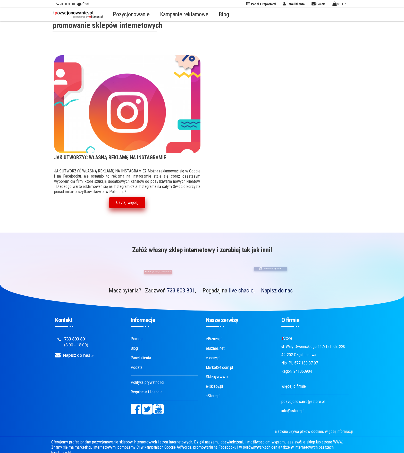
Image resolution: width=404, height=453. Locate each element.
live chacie (241, 290)
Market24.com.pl (219, 367)
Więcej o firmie (293, 386)
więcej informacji (339, 431)
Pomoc (136, 338)
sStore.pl (213, 395)
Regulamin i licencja (146, 392)
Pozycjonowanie (131, 14)
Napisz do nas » (78, 355)
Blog (224, 14)
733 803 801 (181, 290)
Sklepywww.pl (217, 376)
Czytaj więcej (127, 202)
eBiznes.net (215, 348)
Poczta (136, 367)
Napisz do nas (277, 290)
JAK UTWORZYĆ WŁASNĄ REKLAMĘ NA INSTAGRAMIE (110, 158)
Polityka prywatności (147, 382)
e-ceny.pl (213, 357)
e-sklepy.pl (214, 386)
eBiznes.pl (214, 338)
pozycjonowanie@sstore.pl (303, 401)
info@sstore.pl (292, 410)
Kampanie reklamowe (184, 14)
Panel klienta (141, 357)
